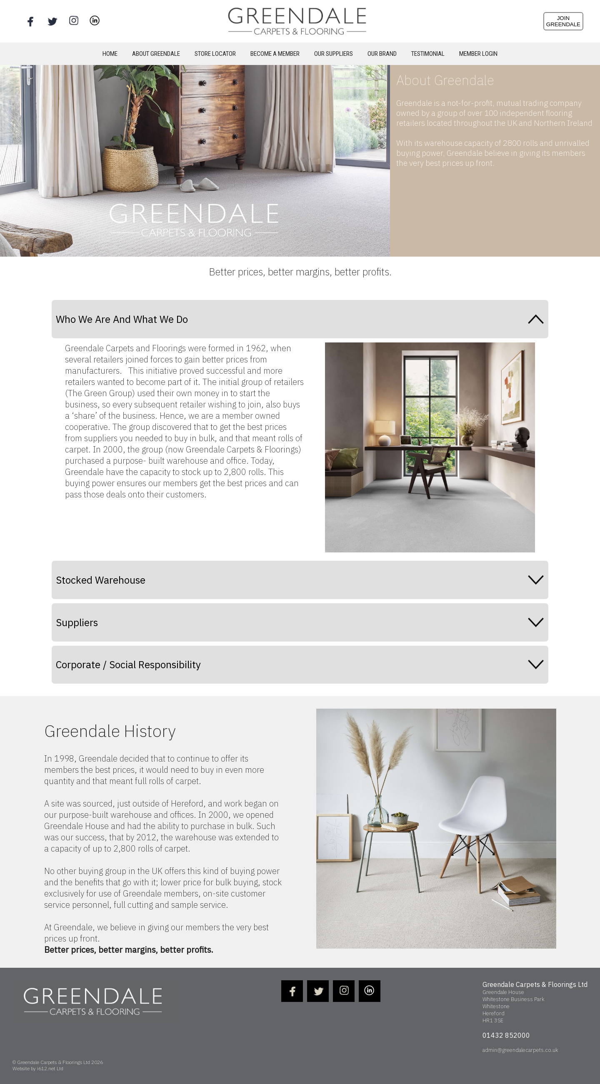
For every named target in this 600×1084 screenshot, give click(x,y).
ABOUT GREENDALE (156, 53)
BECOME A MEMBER (275, 53)
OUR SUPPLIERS (333, 53)
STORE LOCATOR (215, 53)
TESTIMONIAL (428, 53)
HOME (110, 53)
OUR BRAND (382, 53)
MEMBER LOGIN (478, 53)
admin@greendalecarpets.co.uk (520, 1050)
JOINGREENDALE (563, 21)
